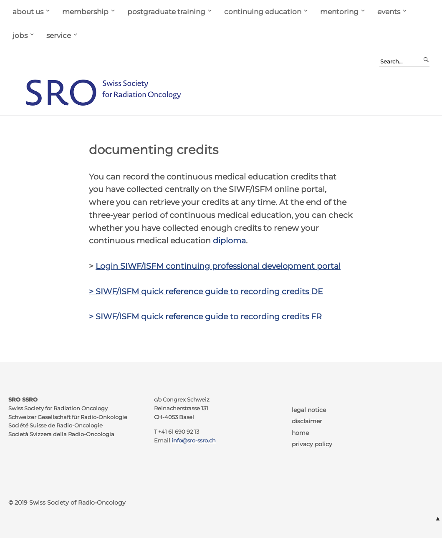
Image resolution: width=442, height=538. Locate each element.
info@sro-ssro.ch (194, 440)
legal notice (309, 410)
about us (28, 11)
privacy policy (312, 444)
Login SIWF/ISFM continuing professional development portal (218, 266)
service (58, 35)
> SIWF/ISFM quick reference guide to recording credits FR (205, 316)
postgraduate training (166, 11)
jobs (20, 35)
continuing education (262, 11)
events (388, 11)
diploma (229, 240)
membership (85, 11)
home (300, 433)
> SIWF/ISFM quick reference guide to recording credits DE (206, 291)
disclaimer (307, 421)
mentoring (339, 11)
